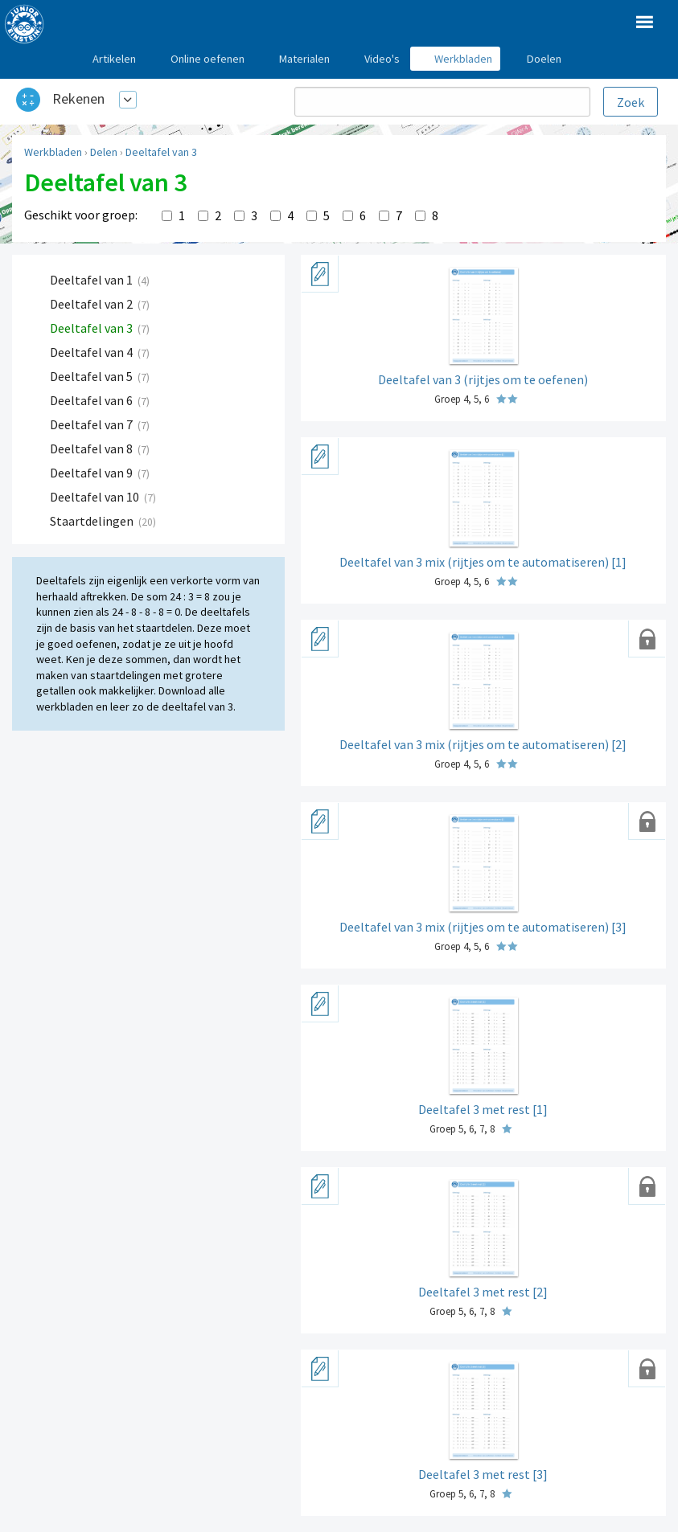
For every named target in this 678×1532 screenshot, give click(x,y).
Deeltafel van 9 (92, 473)
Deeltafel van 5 (92, 376)
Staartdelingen (93, 521)
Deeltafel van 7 (92, 424)
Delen (103, 152)
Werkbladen (53, 152)
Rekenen (78, 98)
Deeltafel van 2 (92, 304)
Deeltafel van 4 (92, 352)
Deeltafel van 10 (96, 497)
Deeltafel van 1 (92, 280)
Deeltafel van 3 (161, 152)
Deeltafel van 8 (92, 448)
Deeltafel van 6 (92, 400)
